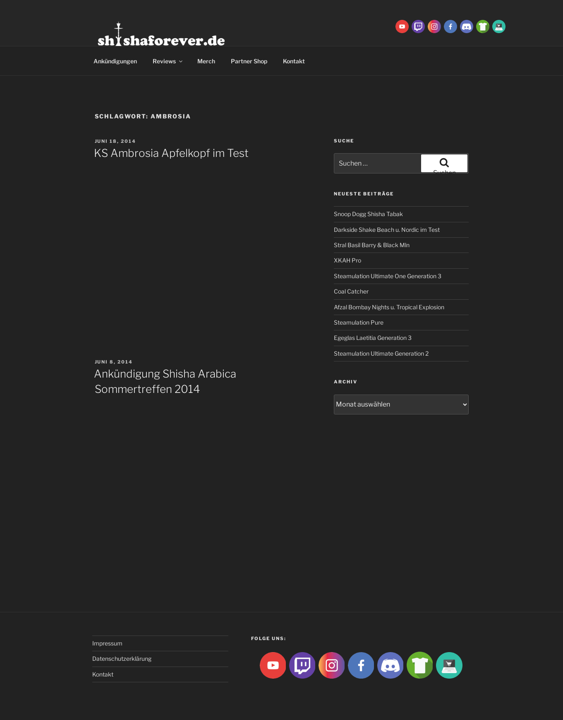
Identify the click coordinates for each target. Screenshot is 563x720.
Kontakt (294, 61)
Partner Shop (249, 61)
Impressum (107, 643)
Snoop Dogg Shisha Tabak (368, 213)
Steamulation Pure (358, 322)
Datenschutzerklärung (121, 658)
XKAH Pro (347, 260)
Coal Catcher (351, 291)
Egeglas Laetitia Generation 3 (373, 337)
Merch (206, 61)
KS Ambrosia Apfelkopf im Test (171, 153)
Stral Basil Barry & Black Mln (372, 244)
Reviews (168, 61)
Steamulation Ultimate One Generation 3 (387, 275)
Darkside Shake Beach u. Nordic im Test (387, 229)
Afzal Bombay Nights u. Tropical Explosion (389, 307)
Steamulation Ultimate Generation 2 (381, 353)
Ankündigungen (115, 61)
